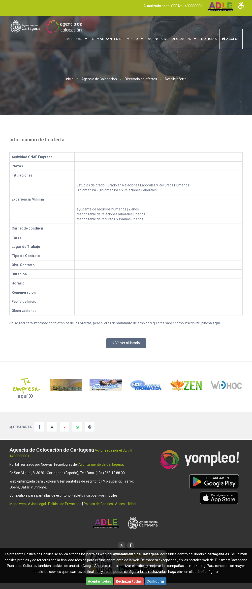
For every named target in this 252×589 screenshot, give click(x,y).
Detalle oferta (176, 79)
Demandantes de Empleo (115, 39)
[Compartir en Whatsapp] (77, 427)
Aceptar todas (99, 581)
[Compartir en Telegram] (90, 427)
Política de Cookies (98, 504)
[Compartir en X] (52, 427)
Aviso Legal (37, 504)
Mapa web (17, 504)
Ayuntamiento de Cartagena (100, 464)
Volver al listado (126, 343)
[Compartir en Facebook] (39, 427)
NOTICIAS (209, 39)
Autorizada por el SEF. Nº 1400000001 (172, 6)
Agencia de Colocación (169, 39)
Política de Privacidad (64, 504)
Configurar (155, 581)
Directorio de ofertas (141, 79)
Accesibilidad (125, 504)
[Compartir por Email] (64, 427)
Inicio (69, 79)
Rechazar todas (129, 581)
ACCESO (231, 39)
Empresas (73, 39)
